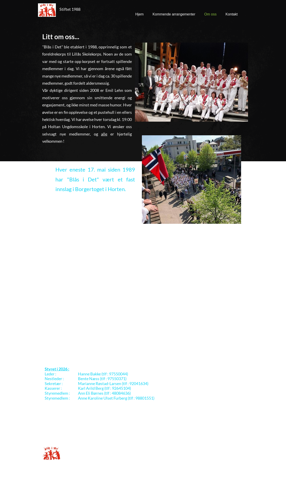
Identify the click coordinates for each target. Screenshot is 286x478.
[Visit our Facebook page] (208, 440)
